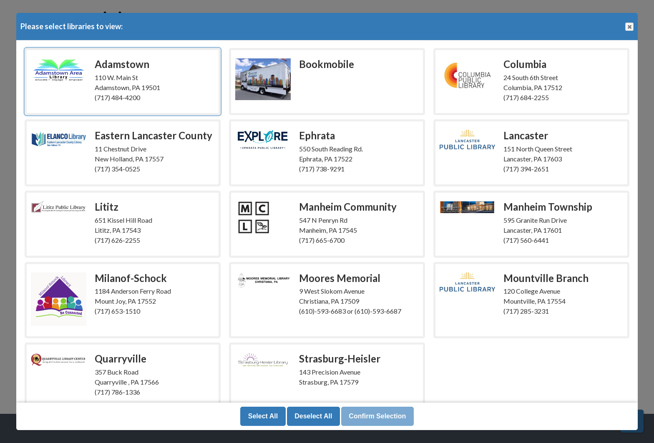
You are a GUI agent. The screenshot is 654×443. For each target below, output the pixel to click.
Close (629, 26)
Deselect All (313, 416)
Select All (263, 416)
